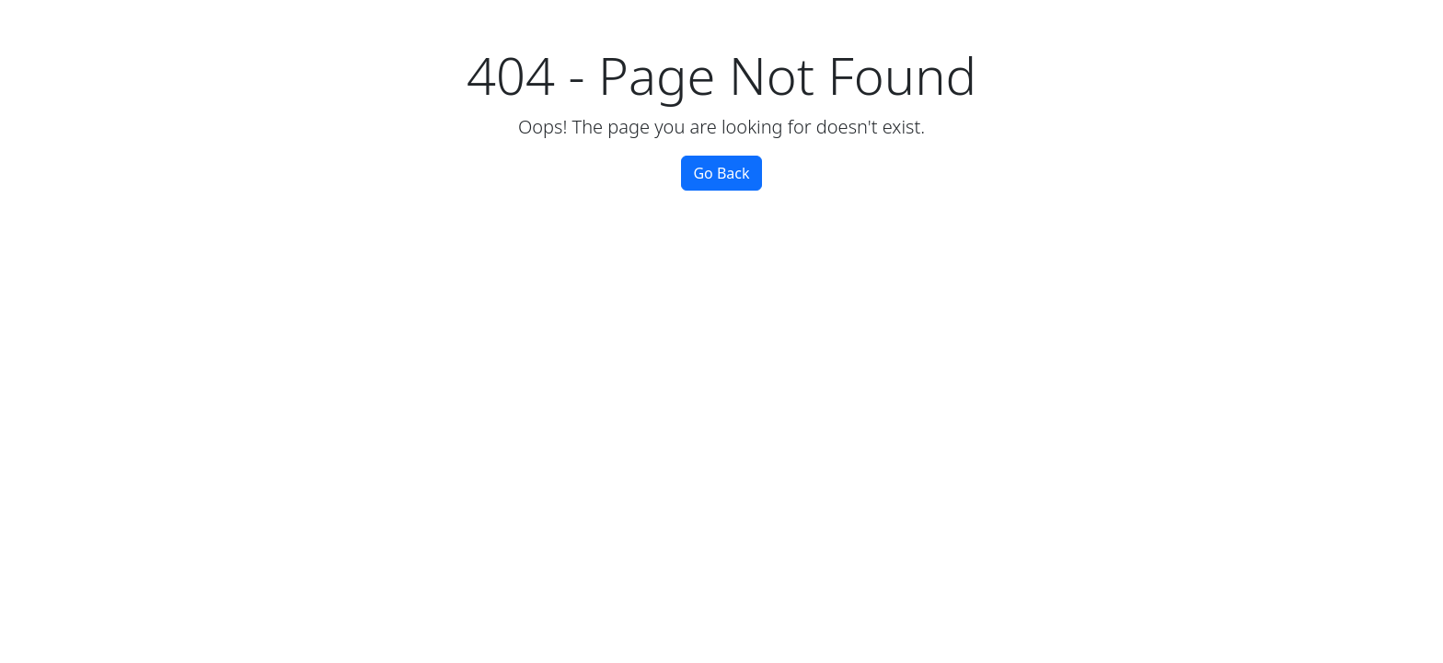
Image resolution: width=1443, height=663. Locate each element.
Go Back (721, 173)
